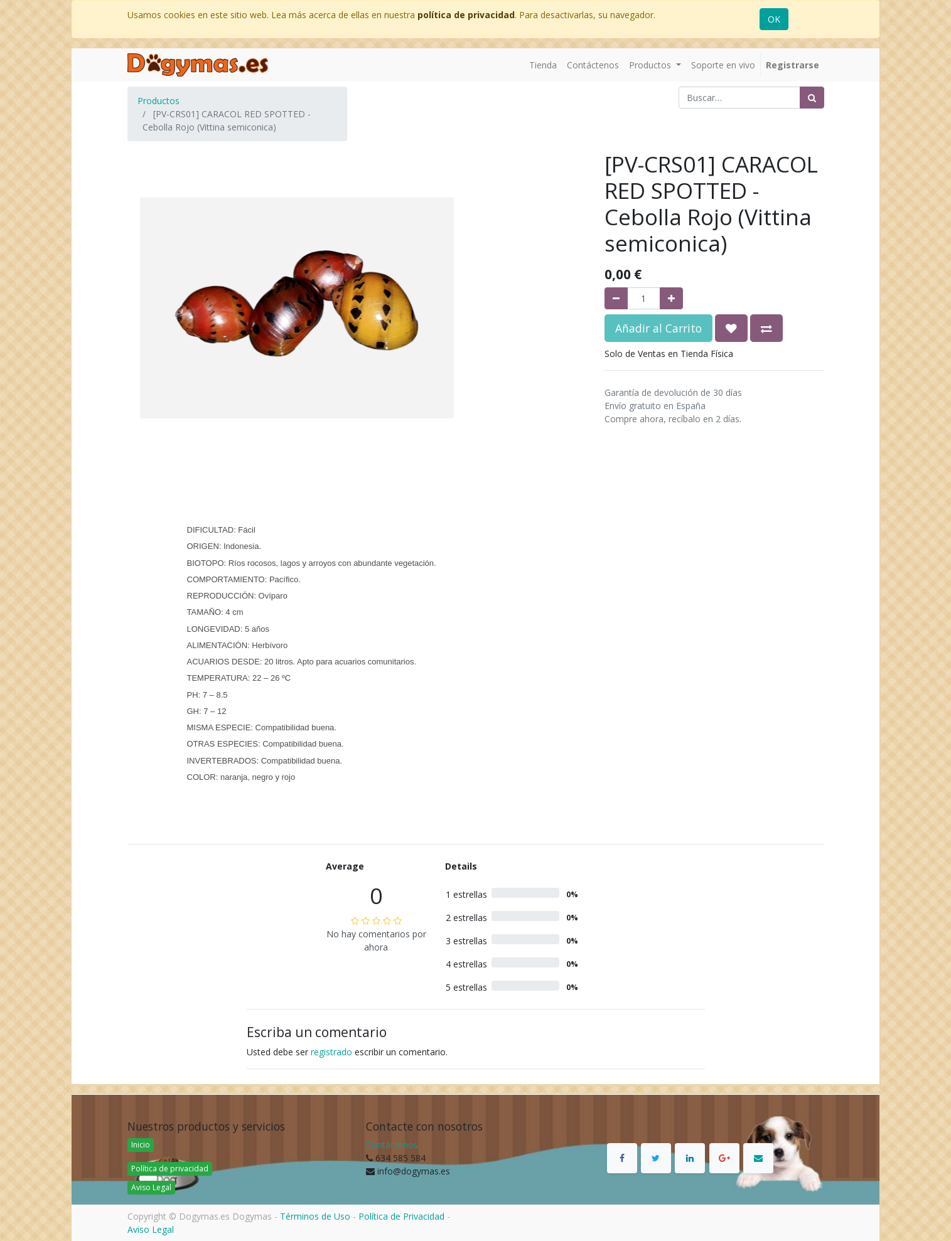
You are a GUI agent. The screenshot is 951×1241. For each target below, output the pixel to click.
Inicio (140, 1144)
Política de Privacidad (401, 1216)
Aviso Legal (151, 1187)
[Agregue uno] (671, 298)
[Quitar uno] (616, 298)
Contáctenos (392, 1145)
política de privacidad (466, 15)
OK (774, 19)
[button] (731, 328)
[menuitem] (543, 65)
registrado (331, 1052)
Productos (158, 101)
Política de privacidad (169, 1168)
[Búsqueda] (812, 98)
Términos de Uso (315, 1216)
